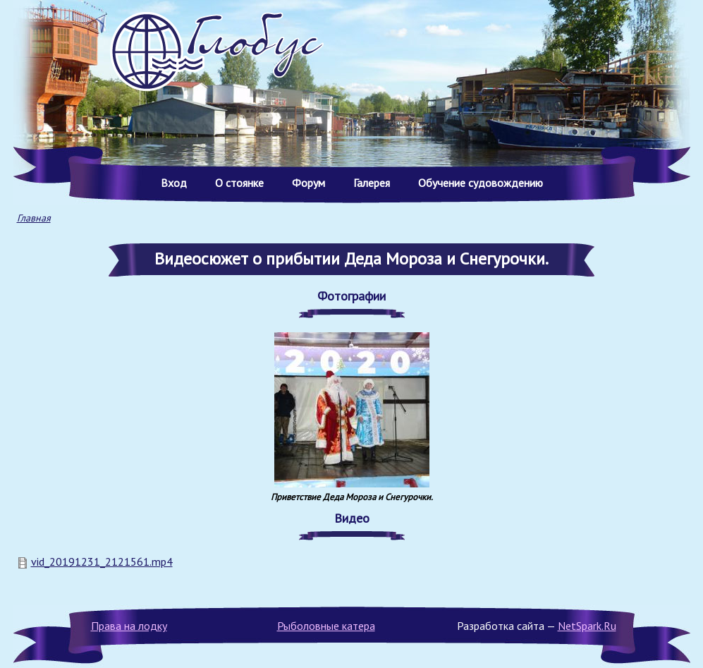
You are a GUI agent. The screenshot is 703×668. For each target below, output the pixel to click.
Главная (34, 218)
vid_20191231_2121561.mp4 (102, 561)
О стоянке (239, 183)
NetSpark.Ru (587, 626)
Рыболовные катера (326, 626)
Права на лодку (129, 626)
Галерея (371, 183)
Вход (174, 183)
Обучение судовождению (480, 183)
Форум (308, 183)
